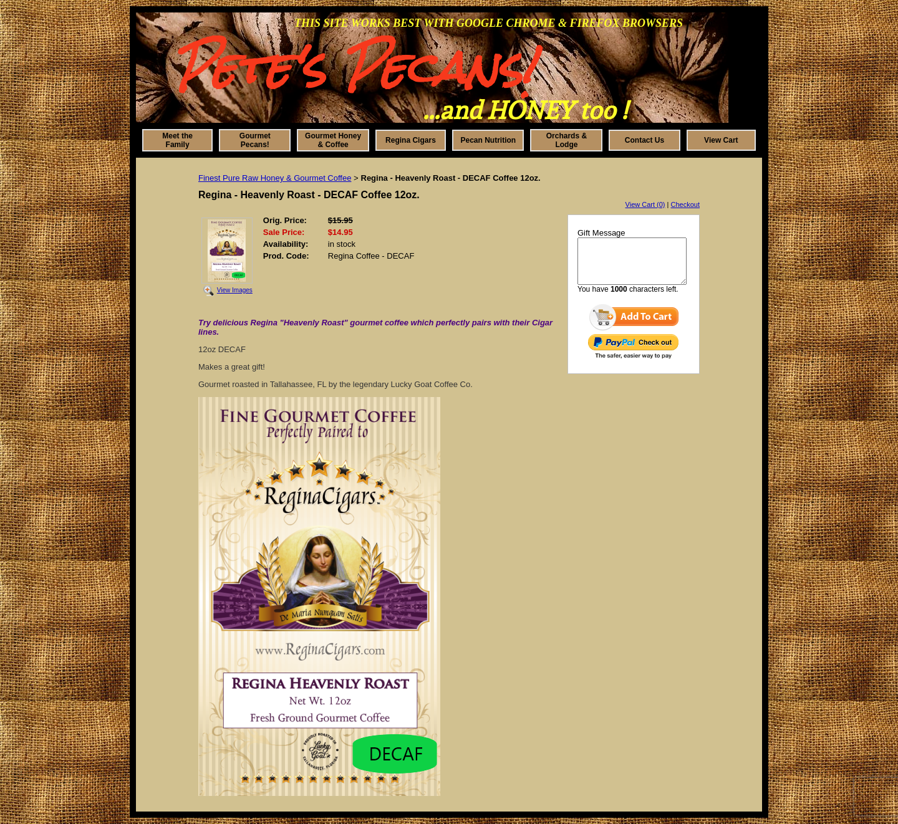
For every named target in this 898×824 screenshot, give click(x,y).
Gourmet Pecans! (255, 140)
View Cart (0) (645, 204)
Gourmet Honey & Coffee (333, 140)
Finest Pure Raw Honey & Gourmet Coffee (274, 178)
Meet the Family (177, 140)
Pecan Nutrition (488, 140)
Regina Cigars (410, 140)
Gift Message (601, 232)
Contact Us (644, 140)
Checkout (685, 204)
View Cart (721, 140)
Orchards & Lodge (566, 140)
